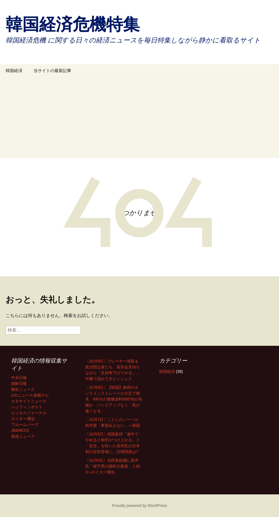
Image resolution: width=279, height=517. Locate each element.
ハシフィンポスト (26, 407)
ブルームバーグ (25, 424)
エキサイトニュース (28, 401)
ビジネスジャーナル (28, 413)
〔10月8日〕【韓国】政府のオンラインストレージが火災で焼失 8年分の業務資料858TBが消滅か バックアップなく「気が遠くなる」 (113, 399)
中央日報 (19, 377)
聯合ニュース (23, 389)
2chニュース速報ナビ (30, 395)
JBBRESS (20, 430)
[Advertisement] (139, 119)
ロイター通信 (23, 418)
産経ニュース (23, 436)
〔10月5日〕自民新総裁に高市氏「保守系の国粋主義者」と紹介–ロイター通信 (112, 466)
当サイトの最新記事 (52, 70)
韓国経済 (14, 70)
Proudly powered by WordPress (139, 505)
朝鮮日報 (19, 383)
